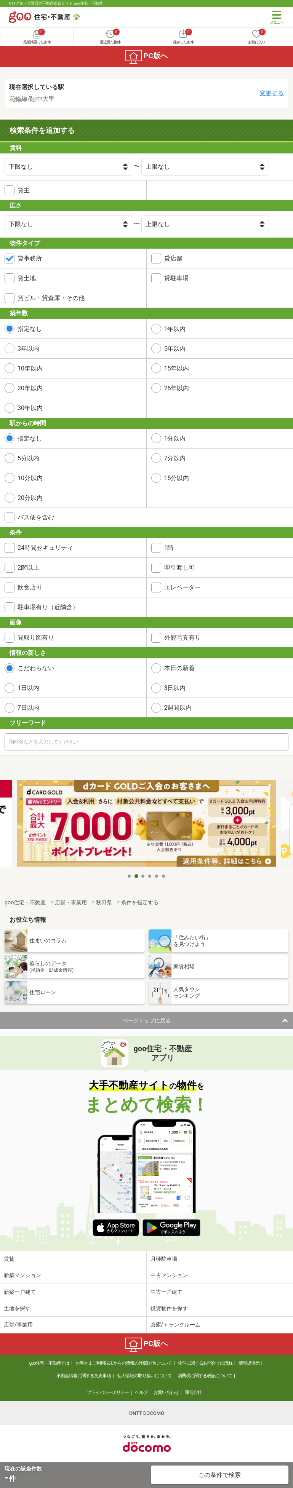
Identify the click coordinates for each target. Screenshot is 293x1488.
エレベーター (182, 587)
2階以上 (28, 567)
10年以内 (30, 368)
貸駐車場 (176, 278)
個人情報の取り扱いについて (144, 1375)
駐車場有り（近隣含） (48, 607)
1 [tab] (129, 876)
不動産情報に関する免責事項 (83, 1375)
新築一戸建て (20, 1292)
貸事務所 (30, 258)
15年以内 (176, 368)
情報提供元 (249, 1363)
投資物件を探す (169, 1308)
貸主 (24, 190)
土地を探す (17, 1308)
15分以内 (176, 478)
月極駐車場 (164, 1259)
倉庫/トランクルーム (176, 1325)
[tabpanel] (146, 824)
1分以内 (175, 438)
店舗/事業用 (18, 1325)
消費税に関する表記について (205, 1375)
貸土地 (27, 278)
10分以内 (30, 478)
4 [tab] (150, 876)
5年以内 (175, 348)
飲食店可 (30, 587)
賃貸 (9, 1259)
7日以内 (28, 707)
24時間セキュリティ (45, 547)
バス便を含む (36, 517)
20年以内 (30, 388)
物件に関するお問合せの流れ (205, 1363)
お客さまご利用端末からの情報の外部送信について (123, 1363)
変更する (271, 93)
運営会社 (193, 1392)
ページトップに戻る (147, 1020)
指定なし (30, 328)
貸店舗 (173, 258)
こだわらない (36, 668)
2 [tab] (136, 876)
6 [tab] (164, 876)
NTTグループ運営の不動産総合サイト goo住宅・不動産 (56, 3)
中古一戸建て (167, 1292)
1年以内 (175, 328)
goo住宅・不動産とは (49, 1363)
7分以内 (175, 458)
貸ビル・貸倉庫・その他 (51, 298)
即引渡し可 (179, 567)
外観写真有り (182, 637)
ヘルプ (141, 1392)
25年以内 (176, 388)
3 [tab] (143, 876)
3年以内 (28, 348)
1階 (169, 547)
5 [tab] (157, 876)
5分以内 (28, 458)
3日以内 (175, 687)
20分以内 (30, 497)
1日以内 (28, 687)
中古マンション (169, 1275)
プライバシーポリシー (108, 1392)
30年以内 (30, 408)
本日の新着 (179, 668)
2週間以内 (178, 707)
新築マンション (22, 1275)
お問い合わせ (166, 1392)
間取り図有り (36, 637)
